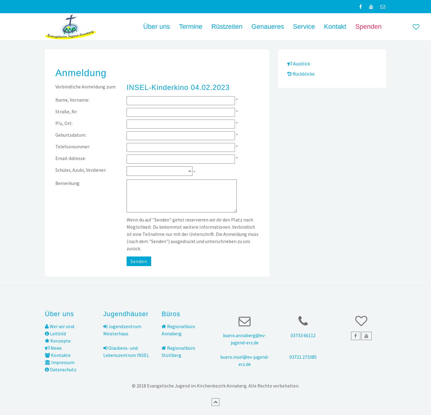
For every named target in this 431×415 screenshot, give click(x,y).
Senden (138, 261)
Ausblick (298, 64)
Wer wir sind (59, 326)
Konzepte (58, 341)
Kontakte (58, 355)
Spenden (368, 26)
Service (304, 26)
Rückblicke (301, 74)
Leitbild (55, 333)
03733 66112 (303, 335)
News (53, 348)
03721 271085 (303, 357)
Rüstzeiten (226, 26)
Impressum (60, 362)
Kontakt (335, 26)
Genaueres (267, 26)
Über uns (156, 26)
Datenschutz (60, 369)
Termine (190, 26)
